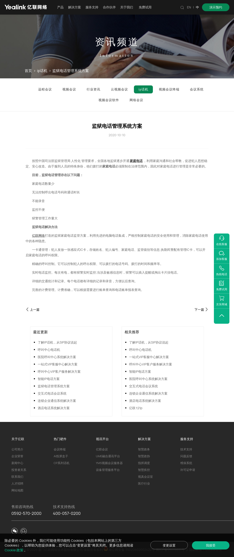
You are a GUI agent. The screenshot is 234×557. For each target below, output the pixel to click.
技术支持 (186, 449)
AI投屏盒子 (61, 456)
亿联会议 (102, 449)
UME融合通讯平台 (108, 456)
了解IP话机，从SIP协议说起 (57, 342)
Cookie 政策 (14, 550)
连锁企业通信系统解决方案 (57, 400)
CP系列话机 (61, 463)
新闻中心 (17, 463)
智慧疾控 (144, 470)
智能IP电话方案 (49, 379)
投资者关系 (18, 470)
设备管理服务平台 (108, 470)
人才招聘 (17, 483)
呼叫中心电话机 (49, 349)
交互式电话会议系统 (52, 393)
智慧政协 (144, 456)
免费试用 (145, 7)
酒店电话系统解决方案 (54, 408)
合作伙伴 (109, 7)
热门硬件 (60, 439)
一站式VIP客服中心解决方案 (57, 364)
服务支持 (91, 7)
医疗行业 (144, 483)
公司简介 (17, 449)
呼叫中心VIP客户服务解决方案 (59, 371)
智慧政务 (144, 449)
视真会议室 (145, 477)
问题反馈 (186, 456)
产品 (60, 7)
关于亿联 (17, 439)
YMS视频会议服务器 (109, 463)
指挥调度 (144, 463)
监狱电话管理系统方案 (54, 386)
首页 (28, 70)
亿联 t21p (135, 408)
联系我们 (17, 477)
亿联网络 (38, 235)
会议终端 (60, 449)
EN (189, 7)
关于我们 (126, 7)
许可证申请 (187, 470)
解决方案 (74, 7)
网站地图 (17, 490)
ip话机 (42, 70)
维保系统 (186, 463)
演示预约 (215, 7)
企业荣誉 (17, 456)
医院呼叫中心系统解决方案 (57, 357)
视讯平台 (102, 439)
